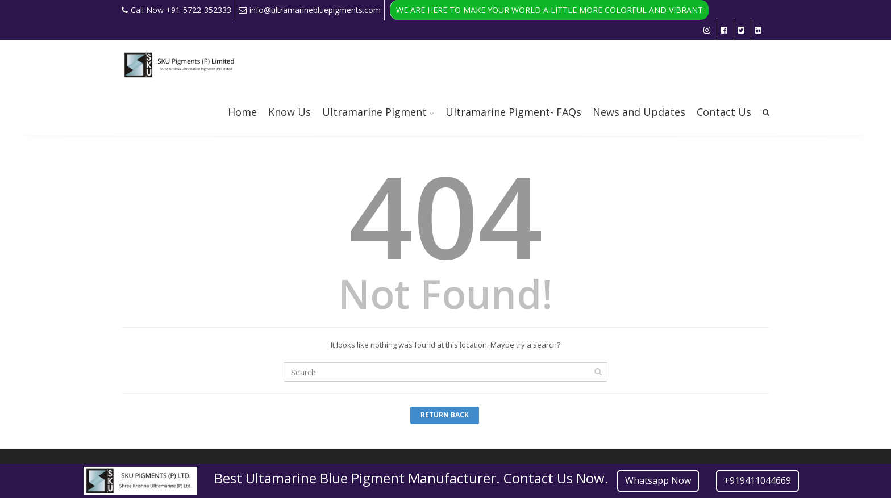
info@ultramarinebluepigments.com (310, 10)
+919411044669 (757, 480)
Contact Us (724, 112)
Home (242, 112)
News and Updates (639, 112)
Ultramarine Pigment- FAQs (513, 112)
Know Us (289, 112)
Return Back (444, 415)
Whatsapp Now (658, 480)
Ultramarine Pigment (374, 112)
